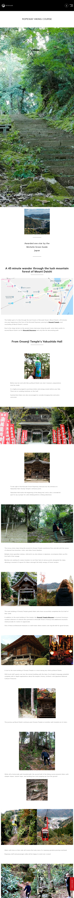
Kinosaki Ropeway (29, 330)
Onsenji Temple (53, 322)
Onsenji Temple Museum (45, 617)
